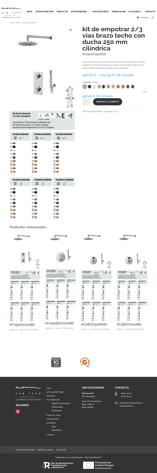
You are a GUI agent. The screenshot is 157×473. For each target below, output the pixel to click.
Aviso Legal (61, 450)
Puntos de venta (100, 12)
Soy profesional (79, 12)
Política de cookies (45, 450)
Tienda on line (119, 12)
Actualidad (134, 12)
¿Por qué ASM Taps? (44, 12)
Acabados (87, 82)
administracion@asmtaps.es (131, 403)
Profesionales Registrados (57, 409)
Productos (62, 12)
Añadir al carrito (107, 101)
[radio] (104, 86)
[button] (70, 30)
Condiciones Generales (25, 450)
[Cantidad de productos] (86, 101)
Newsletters (57, 430)
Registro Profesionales (61, 403)
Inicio (29, 12)
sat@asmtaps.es (126, 406)
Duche (18, 23)
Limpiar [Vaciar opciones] (144, 92)
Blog (54, 426)
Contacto (150, 12)
